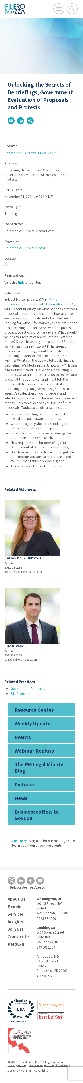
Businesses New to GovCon (37, 814)
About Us (16, 899)
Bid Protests (20, 693)
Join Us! (15, 929)
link (21, 282)
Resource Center (34, 709)
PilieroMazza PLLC (60, 304)
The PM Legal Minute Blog (39, 767)
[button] (11, 120)
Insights (15, 921)
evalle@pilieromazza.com (21, 659)
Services (16, 914)
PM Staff (16, 944)
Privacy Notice (17, 1065)
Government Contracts (28, 688)
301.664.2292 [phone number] (13, 567)
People (14, 906)
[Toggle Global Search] (72, 8)
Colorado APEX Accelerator (24, 248)
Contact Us (19, 937)
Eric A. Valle (46, 153)
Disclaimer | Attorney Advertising (49, 1065)
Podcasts (25, 784)
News (21, 798)
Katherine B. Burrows (20, 153)
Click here (19, 841)
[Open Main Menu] (58, 8)
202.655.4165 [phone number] (13, 655)
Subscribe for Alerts (27, 887)
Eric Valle (31, 304)
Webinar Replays (34, 750)
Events (23, 737)
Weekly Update (32, 723)
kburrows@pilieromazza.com (23, 572)
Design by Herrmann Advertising (28, 1070)
